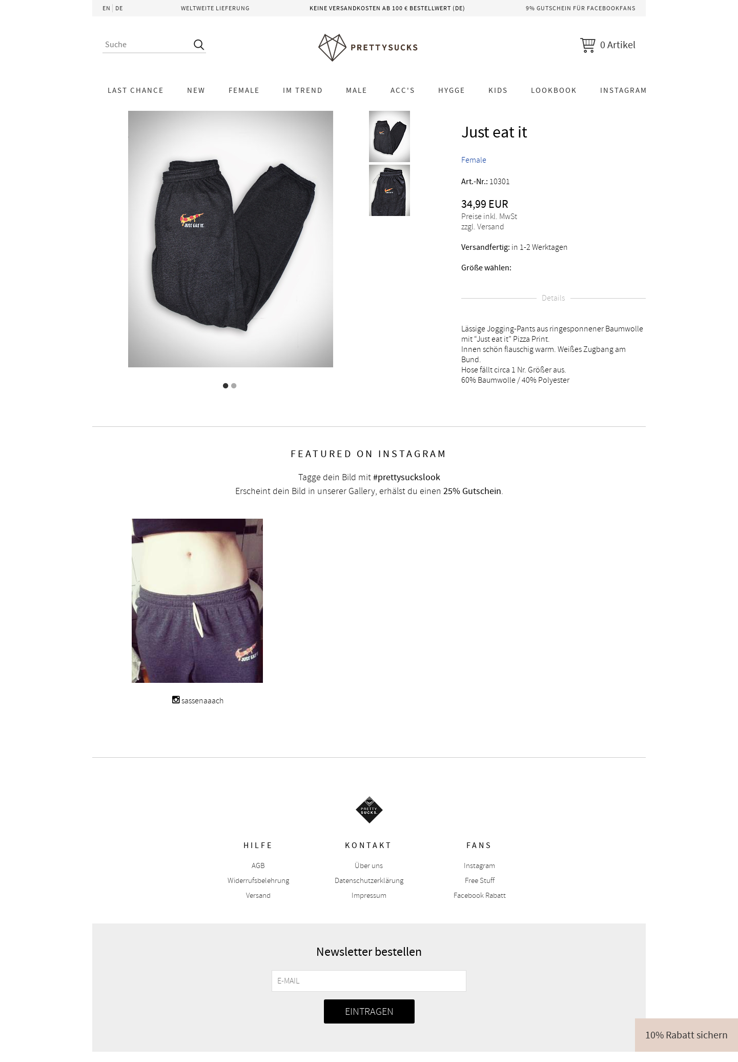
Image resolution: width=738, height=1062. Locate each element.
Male (356, 90)
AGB (258, 866)
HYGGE (451, 90)
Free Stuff (480, 881)
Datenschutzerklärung (369, 881)
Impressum (369, 895)
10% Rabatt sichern (686, 1035)
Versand (258, 895)
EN (106, 8)
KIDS (498, 90)
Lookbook (554, 90)
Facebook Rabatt (480, 895)
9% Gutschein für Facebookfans (581, 8)
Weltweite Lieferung (215, 8)
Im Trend (303, 90)
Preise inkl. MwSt (489, 216)
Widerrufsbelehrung (258, 881)
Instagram (623, 90)
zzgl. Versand (482, 227)
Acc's (403, 90)
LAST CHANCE (136, 90)
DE (119, 8)
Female (244, 90)
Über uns (369, 866)
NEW (196, 90)
